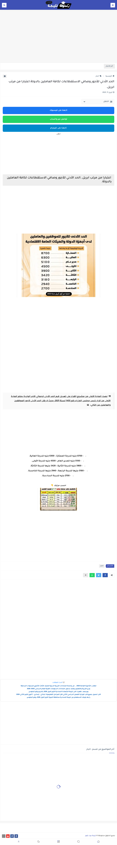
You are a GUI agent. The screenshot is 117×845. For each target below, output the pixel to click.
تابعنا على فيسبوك (58, 110)
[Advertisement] (58, 42)
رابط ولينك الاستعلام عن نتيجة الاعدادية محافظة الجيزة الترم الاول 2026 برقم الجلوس (58, 697)
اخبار (98, 76)
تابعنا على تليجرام (58, 128)
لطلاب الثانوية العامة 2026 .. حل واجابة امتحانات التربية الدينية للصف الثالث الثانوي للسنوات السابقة (58, 686)
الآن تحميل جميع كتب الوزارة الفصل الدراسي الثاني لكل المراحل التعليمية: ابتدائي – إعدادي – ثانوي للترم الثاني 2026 (58, 694)
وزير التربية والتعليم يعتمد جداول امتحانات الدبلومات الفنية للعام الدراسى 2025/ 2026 (58, 689)
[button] (105, 575)
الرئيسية (110, 76)
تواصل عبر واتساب (58, 119)
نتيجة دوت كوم (90, 836)
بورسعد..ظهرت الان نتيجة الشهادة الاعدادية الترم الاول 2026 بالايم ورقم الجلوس (59, 692)
